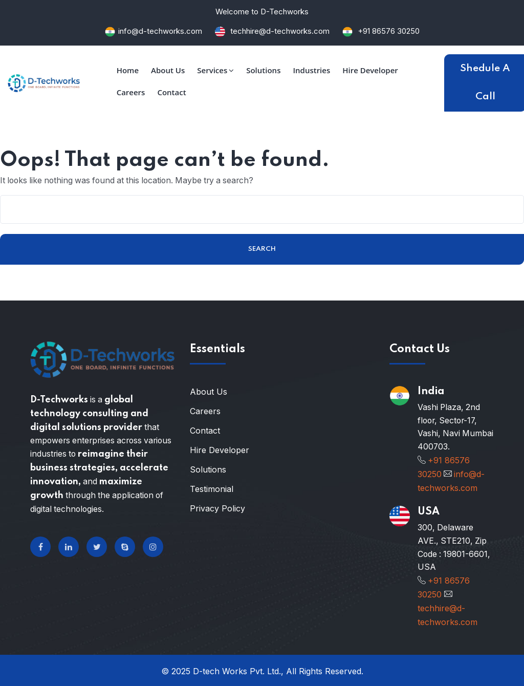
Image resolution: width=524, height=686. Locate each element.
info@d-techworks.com (160, 31)
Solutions (208, 470)
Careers (205, 412)
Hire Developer (219, 451)
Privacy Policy (217, 509)
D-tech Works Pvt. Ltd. (237, 669)
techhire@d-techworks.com (279, 31)
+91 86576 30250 (389, 31)
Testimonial (211, 490)
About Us (208, 393)
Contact (205, 431)
